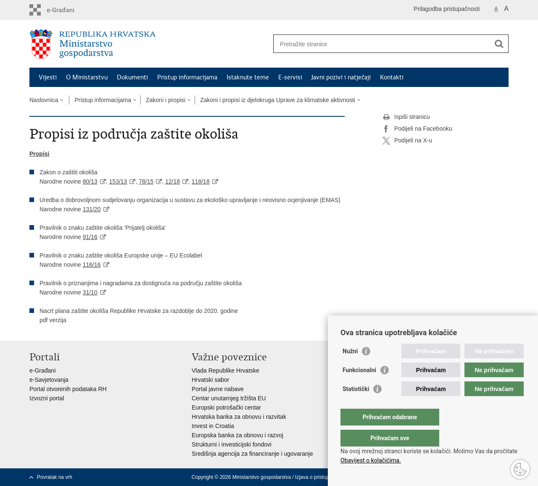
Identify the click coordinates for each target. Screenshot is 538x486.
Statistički (356, 405)
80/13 (90, 181)
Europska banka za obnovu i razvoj (237, 435)
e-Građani (42, 370)
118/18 (201, 181)
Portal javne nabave (218, 389)
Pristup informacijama (187, 77)
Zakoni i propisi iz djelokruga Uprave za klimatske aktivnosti (277, 100)
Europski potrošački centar (226, 407)
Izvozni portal (46, 398)
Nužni (350, 368)
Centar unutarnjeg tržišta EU (229, 398)
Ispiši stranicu (406, 117)
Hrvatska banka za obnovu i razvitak (239, 416)
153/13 (118, 181)
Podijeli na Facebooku (417, 129)
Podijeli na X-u (407, 140)
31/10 (90, 292)
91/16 (90, 237)
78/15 (146, 181)
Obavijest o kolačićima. (370, 460)
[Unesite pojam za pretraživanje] (382, 44)
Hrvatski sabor (210, 379)
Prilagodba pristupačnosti (447, 8)
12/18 (172, 181)
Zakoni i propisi (165, 100)
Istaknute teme (248, 77)
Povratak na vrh (54, 477)
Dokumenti (132, 77)
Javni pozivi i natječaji (341, 77)
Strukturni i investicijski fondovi (232, 444)
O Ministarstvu (87, 77)
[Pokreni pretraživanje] (499, 43)
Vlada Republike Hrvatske (225, 370)
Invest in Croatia (213, 426)
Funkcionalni (359, 387)
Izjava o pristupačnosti (320, 477)
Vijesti (48, 77)
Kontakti (392, 77)
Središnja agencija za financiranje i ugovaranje (252, 453)
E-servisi (290, 77)
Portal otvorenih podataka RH (68, 389)
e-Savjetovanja (49, 379)
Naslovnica (43, 100)
